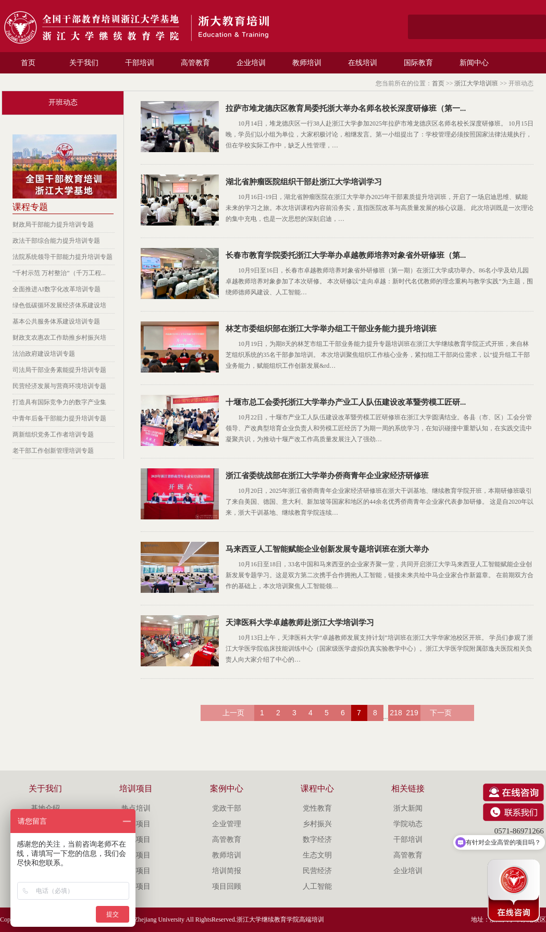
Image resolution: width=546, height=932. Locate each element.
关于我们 (83, 63)
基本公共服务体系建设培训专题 (56, 321)
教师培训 (306, 63)
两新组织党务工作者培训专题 (53, 434)
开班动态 (63, 102)
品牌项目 (136, 824)
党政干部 (226, 808)
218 (396, 713)
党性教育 (317, 808)
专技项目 (136, 871)
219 (412, 713)
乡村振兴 (317, 824)
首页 (28, 63)
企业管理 (226, 824)
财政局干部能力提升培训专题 (53, 224)
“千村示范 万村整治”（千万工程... (59, 273)
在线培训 (362, 63)
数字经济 (317, 839)
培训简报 (226, 871)
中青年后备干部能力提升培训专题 (59, 418)
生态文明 (317, 855)
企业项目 (136, 855)
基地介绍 (45, 808)
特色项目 (136, 839)
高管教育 (195, 63)
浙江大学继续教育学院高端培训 (280, 919)
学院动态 (408, 824)
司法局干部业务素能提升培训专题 (59, 370)
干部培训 (139, 63)
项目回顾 (226, 886)
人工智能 (317, 886)
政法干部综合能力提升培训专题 (56, 240)
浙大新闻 (408, 808)
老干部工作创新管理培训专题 (53, 450)
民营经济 (317, 871)
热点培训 (136, 808)
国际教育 (418, 63)
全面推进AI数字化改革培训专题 (57, 289)
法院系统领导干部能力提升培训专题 (63, 256)
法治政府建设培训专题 (44, 353)
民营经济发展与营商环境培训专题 (59, 386)
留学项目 (136, 886)
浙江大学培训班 (476, 83)
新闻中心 (474, 63)
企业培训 (251, 63)
